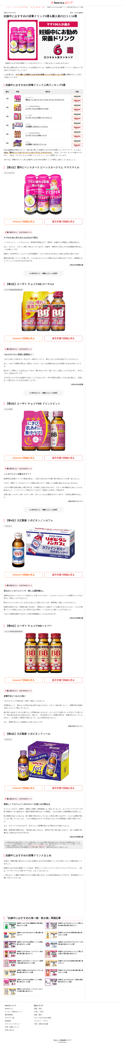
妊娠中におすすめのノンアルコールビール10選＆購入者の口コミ (30, 990)
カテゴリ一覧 (9, 1018)
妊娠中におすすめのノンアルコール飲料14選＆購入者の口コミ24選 (30, 962)
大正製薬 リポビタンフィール (35, 144)
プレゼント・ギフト (41, 1021)
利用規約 (8, 1021)
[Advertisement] (23, 896)
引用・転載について (12, 1027)
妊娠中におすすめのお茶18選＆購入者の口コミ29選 (70, 972)
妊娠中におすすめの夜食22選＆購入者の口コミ (70, 962)
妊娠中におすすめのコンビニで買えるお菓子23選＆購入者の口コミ (70, 953)
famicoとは (9, 1009)
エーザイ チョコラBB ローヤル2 (36, 107)
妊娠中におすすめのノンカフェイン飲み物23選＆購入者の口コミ (30, 953)
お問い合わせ (9, 1030)
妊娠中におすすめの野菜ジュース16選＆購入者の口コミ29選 (30, 943)
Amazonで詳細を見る (23, 222)
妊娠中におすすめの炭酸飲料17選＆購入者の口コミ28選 (30, 924)
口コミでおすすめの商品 (42, 1018)
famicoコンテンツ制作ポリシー (38, 845)
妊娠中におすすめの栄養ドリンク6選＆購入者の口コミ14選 (29, 981)
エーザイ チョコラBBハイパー (36, 135)
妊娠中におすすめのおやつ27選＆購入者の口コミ (30, 934)
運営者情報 (9, 1015)
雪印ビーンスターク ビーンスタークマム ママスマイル (44, 98)
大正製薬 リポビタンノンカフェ (36, 126)
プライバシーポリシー (13, 1024)
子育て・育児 (38, 1012)
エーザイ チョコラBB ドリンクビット (38, 116)
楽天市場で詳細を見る (63, 222)
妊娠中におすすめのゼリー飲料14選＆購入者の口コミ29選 (70, 981)
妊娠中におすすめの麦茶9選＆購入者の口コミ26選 (70, 934)
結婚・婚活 (38, 1015)
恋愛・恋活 (38, 1009)
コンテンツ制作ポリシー (13, 1012)
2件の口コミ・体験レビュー (40, 510)
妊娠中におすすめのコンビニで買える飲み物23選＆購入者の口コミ (70, 924)
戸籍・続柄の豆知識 (41, 1024)
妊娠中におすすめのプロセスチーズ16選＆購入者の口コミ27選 (70, 943)
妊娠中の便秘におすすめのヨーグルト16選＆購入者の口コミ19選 (30, 972)
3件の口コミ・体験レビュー (40, 274)
